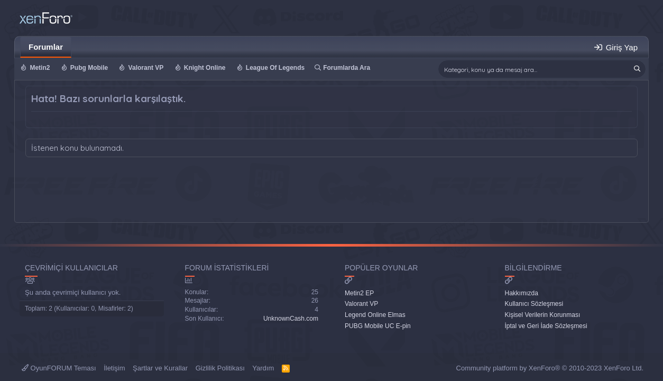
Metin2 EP (359, 293)
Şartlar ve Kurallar (160, 368)
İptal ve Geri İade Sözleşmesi (546, 326)
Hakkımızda (521, 293)
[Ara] (542, 69)
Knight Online (205, 67)
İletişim (114, 368)
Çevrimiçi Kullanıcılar (71, 268)
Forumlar (46, 46)
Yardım (263, 368)
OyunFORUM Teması (59, 368)
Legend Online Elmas (375, 315)
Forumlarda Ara (346, 67)
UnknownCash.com (290, 318)
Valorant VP (146, 67)
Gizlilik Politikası (220, 368)
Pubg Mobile (89, 67)
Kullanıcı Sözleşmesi (534, 303)
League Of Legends (275, 67)
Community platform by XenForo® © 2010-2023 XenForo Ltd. (549, 368)
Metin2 (40, 67)
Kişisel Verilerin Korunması (543, 315)
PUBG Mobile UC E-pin (378, 326)
